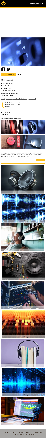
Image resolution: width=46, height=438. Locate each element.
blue (30, 99)
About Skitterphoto (25, 432)
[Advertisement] (23, 23)
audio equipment (11, 99)
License (13, 432)
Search (32, 4)
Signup (33, 434)
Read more (40, 160)
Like (4, 74)
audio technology (22, 99)
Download (11, 74)
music (3, 99)
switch (34, 99)
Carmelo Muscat (6, 112)
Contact (6, 432)
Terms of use (38, 432)
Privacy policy (17, 434)
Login (26, 434)
